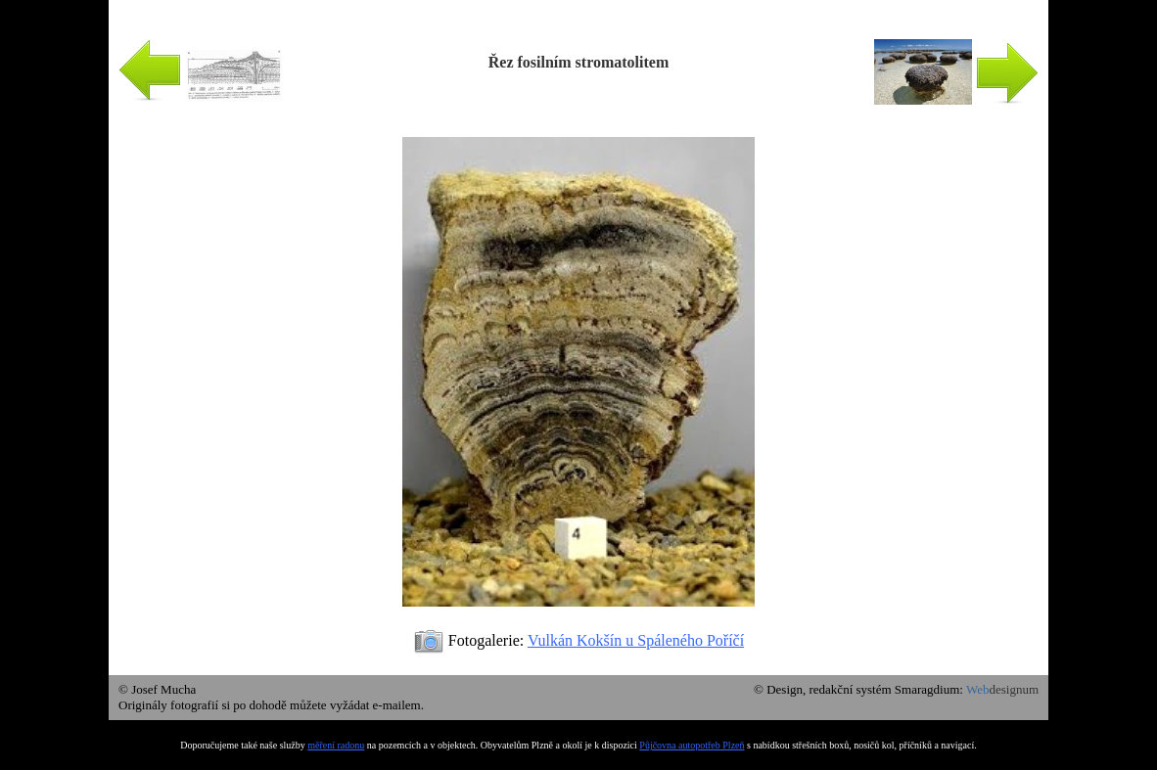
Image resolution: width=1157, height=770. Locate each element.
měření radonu (335, 745)
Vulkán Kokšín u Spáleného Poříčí (636, 640)
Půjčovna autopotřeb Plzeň (691, 745)
